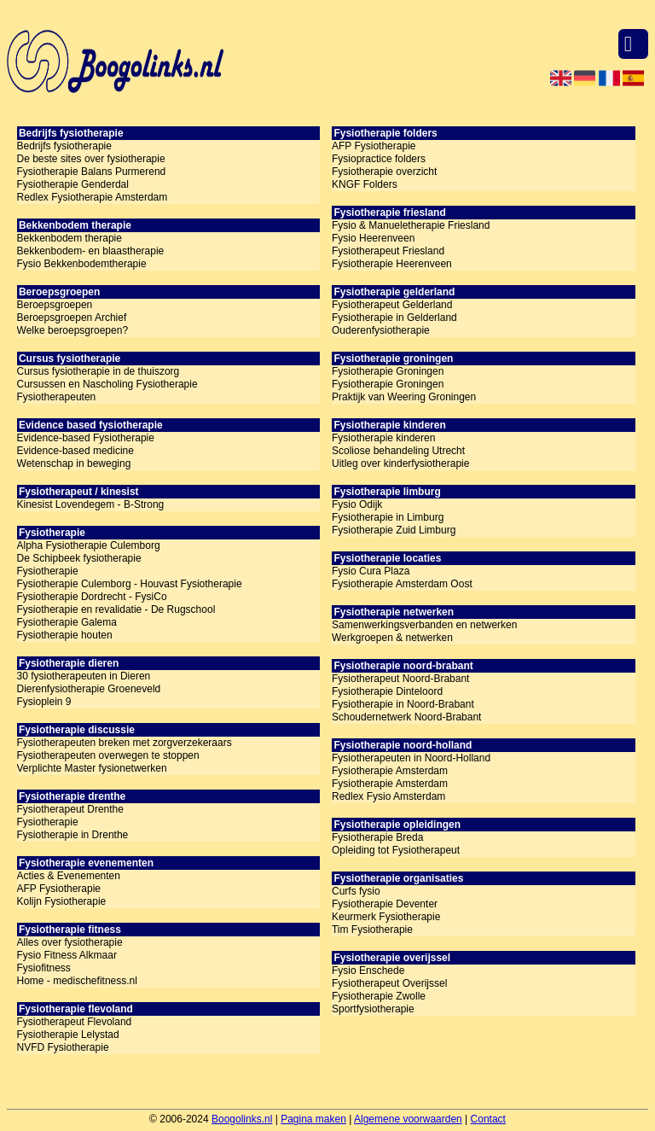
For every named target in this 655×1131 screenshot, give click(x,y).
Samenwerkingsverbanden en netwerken (424, 625)
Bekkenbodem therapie (69, 238)
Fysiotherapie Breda (377, 837)
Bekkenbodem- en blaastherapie (91, 251)
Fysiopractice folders (379, 159)
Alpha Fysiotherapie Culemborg (88, 545)
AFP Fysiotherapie (59, 889)
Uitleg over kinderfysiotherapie (400, 463)
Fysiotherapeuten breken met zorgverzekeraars (124, 743)
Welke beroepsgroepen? (73, 330)
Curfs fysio (356, 891)
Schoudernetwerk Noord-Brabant (406, 717)
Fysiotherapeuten (56, 397)
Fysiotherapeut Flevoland (74, 1022)
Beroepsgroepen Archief (72, 318)
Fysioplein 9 (44, 702)
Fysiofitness (44, 968)
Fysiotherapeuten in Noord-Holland (411, 758)
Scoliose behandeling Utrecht (398, 451)
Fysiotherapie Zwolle (379, 996)
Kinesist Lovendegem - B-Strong (91, 504)
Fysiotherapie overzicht (384, 172)
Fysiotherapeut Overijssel (389, 983)
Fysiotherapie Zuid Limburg (393, 530)
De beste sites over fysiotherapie (91, 159)
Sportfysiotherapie (373, 1009)
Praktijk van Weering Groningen (404, 397)
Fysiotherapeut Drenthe (70, 809)
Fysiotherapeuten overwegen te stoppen (108, 755)
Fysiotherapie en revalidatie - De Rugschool (116, 609)
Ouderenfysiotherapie (381, 330)
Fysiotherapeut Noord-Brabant (400, 679)
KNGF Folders (364, 184)
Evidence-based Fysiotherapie (85, 438)
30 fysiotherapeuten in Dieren (84, 676)
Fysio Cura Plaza (370, 571)
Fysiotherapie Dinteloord (387, 691)
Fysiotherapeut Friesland (388, 251)
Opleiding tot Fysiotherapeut (396, 850)
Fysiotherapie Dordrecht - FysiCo (92, 597)
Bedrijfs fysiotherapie (64, 146)
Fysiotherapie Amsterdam (390, 771)
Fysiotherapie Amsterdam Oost (402, 584)
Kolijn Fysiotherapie (62, 901)
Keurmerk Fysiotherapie (386, 917)
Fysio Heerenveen (373, 238)
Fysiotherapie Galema (67, 622)
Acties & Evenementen (68, 876)
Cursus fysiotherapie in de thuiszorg (98, 371)
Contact (488, 1119)
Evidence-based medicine (75, 451)
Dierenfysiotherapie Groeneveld (89, 689)
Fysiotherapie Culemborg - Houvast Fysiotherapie (129, 584)
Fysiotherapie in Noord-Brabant (403, 704)
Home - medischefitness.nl (77, 981)
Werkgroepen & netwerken (392, 638)
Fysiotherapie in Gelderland (394, 318)
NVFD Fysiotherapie (63, 1047)
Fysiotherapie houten (65, 635)
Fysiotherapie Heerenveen (392, 264)
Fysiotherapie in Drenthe (73, 835)
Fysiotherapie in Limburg (387, 517)
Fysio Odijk (357, 504)
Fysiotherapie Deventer (385, 904)
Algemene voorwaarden (408, 1119)
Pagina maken (313, 1119)
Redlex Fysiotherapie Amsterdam (92, 197)
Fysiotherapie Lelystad (68, 1035)
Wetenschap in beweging (74, 463)
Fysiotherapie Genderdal (73, 184)
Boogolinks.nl (242, 1119)
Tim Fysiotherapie (372, 930)
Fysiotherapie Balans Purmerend (91, 172)
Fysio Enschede (368, 971)
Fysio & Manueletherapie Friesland (411, 225)
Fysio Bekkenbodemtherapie (82, 264)
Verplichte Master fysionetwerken (92, 768)
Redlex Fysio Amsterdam (388, 796)
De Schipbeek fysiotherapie (79, 558)
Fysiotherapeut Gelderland (392, 305)
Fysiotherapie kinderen (383, 438)
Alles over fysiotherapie (70, 942)
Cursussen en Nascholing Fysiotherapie (107, 384)
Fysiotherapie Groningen (387, 371)
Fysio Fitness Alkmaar (67, 955)
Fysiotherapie (47, 571)
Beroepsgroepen (55, 305)
